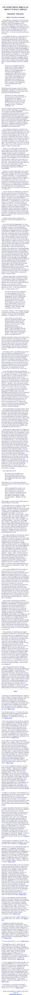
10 (5, 401)
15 (18, 660)
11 (6, 563)
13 (9, 628)
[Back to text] (11, 709)
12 (13, 570)
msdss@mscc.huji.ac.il (15, 994)
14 (12, 634)
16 (10, 663)
